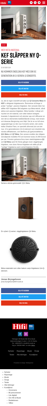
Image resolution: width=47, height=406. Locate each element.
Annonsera (13, 390)
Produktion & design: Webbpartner (23, 363)
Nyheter (11, 351)
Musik (29, 351)
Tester (12, 355)
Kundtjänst (33, 355)
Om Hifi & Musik (15, 398)
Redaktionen (13, 400)
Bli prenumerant (15, 393)
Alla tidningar (22, 355)
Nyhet (4, 45)
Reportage (21, 351)
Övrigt (36, 351)
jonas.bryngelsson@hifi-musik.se (12, 282)
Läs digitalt (13, 395)
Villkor (33, 345)
